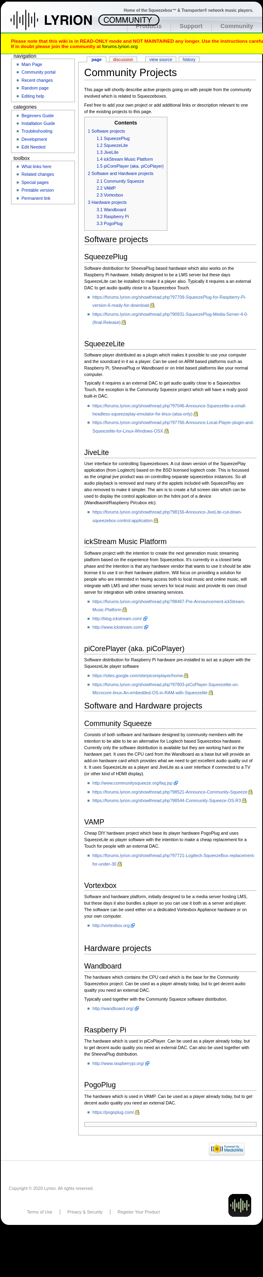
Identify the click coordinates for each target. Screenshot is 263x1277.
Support (191, 26)
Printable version (38, 190)
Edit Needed (34, 146)
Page (97, 59)
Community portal (39, 72)
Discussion (123, 59)
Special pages (35, 182)
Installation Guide (38, 123)
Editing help (33, 96)
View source (160, 59)
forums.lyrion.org (120, 46)
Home (60, 24)
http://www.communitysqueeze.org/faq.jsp (132, 783)
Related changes (38, 174)
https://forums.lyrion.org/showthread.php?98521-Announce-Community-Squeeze (169, 791)
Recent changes (37, 80)
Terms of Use (40, 1211)
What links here (36, 166)
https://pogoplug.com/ (113, 1112)
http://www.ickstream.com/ (117, 627)
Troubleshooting (37, 131)
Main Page (32, 64)
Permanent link (36, 198)
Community (236, 26)
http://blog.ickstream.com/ (117, 618)
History (189, 59)
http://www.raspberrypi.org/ (118, 1063)
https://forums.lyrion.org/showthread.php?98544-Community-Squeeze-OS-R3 (166, 800)
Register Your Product (139, 1211)
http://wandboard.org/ (113, 1008)
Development (34, 139)
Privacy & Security (85, 1211)
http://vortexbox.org (110, 925)
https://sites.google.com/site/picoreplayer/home (137, 675)
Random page (35, 87)
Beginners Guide (38, 115)
